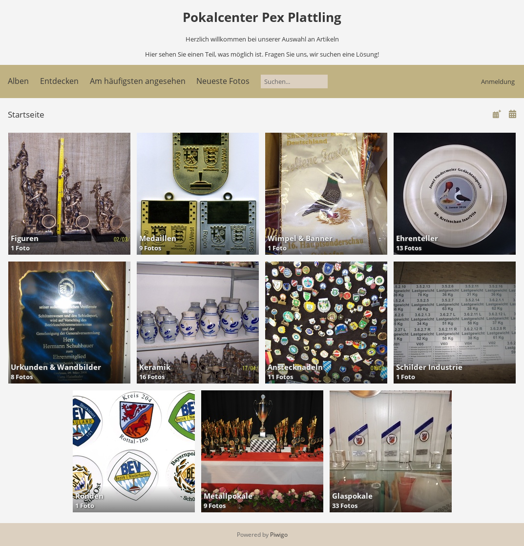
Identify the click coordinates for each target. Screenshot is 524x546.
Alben (18, 81)
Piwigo (279, 534)
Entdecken (59, 81)
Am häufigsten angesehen (138, 81)
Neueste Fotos (223, 81)
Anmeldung (498, 81)
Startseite (26, 114)
